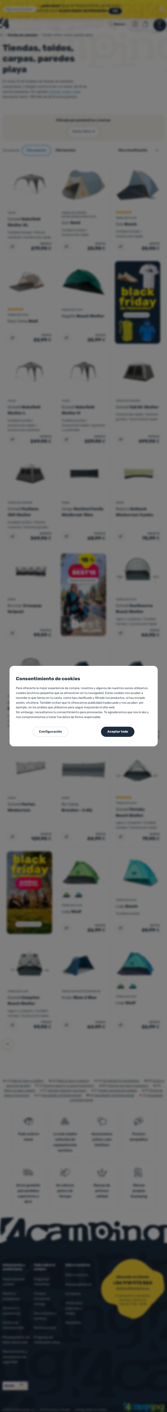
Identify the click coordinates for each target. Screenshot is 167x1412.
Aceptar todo (117, 731)
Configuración (50, 731)
